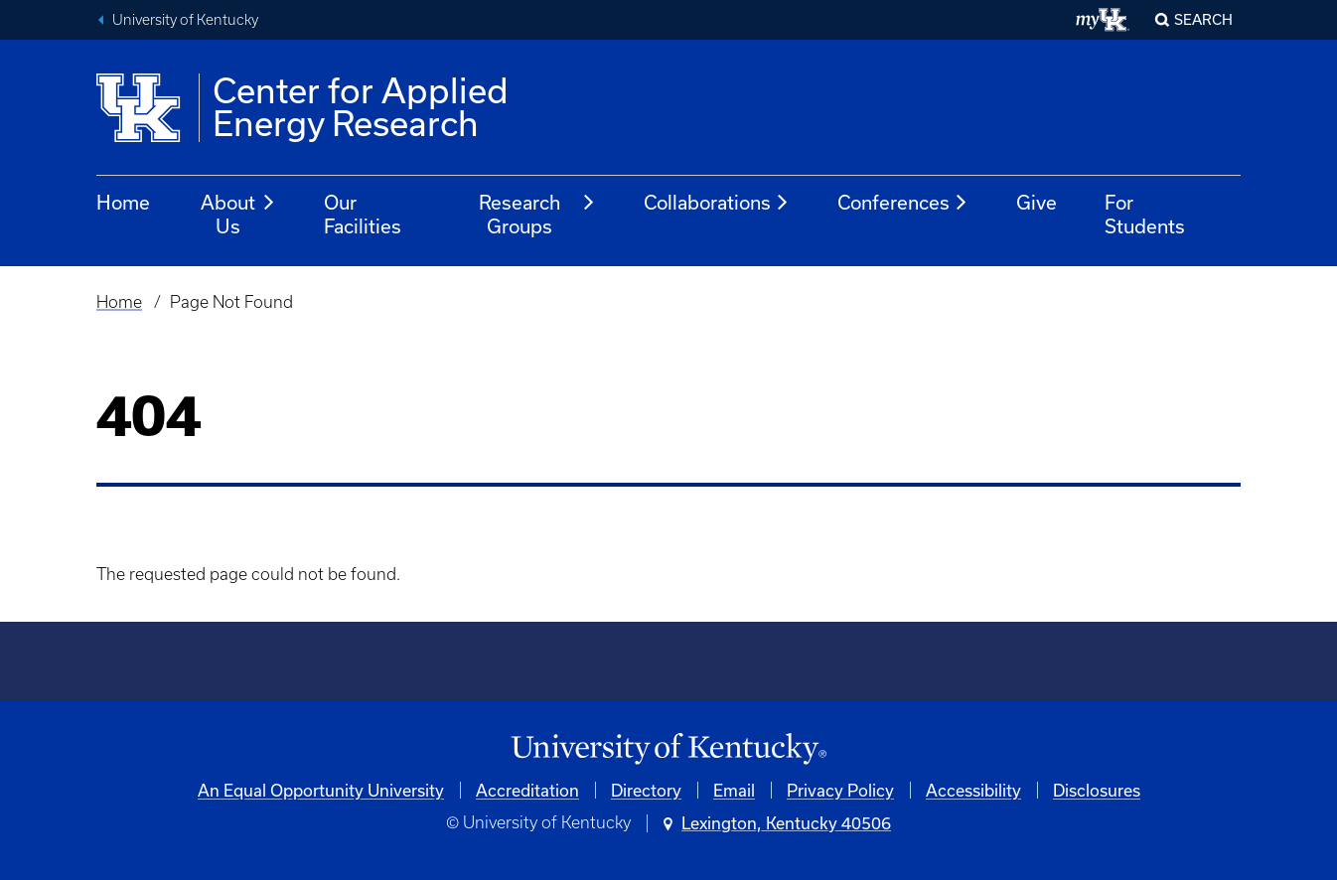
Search (1203, 19)
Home (123, 202)
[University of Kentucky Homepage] (668, 749)
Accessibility (973, 790)
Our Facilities (362, 214)
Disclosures (1096, 790)
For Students (1145, 214)
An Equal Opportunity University (321, 790)
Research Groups (538, 214)
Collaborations (717, 203)
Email (734, 790)
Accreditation (527, 790)
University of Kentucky (185, 20)
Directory (646, 790)
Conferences (902, 203)
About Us (239, 214)
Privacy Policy (840, 790)
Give (1036, 202)
